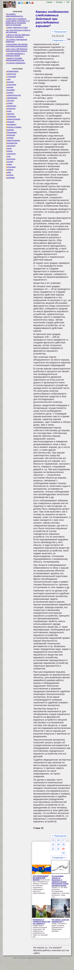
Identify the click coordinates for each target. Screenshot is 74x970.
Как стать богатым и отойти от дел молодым (18, 31)
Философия (11, 167)
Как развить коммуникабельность (14, 15)
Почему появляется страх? (17, 27)
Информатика (11, 98)
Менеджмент (11, 124)
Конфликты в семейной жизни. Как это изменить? (41, 921)
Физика (9, 164)
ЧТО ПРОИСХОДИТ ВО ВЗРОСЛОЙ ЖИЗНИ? (41, 878)
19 (58, 844)
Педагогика (10, 135)
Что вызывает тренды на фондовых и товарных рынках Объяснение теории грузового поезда (60, 880)
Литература (10, 108)
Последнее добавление (15, 63)
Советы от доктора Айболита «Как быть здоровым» (18, 36)
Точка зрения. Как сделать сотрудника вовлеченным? (17, 45)
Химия (8, 172)
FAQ (68, 2)
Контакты (59, 2)
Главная (49, 2)
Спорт (8, 156)
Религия (9, 151)
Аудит (8, 79)
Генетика (9, 87)
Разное (9, 148)
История (9, 103)
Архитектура (11, 74)
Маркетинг (10, 114)
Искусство (10, 100)
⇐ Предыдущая (59, 32)
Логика (8, 111)
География (10, 90)
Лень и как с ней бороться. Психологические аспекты (17, 50)
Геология (9, 93)
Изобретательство (13, 95)
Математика (11, 116)
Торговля (9, 162)
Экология (9, 175)
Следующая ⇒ (59, 40)
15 (53, 840)
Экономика (10, 178)
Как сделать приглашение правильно (16, 40)
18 (53, 844)
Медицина (10, 122)
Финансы (9, 170)
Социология (11, 154)
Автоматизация (12, 71)
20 (63, 844)
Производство (11, 143)
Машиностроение (13, 119)
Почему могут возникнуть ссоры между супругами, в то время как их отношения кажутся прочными (18, 22)
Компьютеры (11, 106)
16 (58, 840)
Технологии (10, 159)
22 (58, 849)
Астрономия (11, 77)
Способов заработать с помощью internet (15, 55)
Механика (10, 130)
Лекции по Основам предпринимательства (15, 59)
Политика (10, 138)
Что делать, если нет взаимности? (60, 921)
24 (63, 853)
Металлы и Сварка (13, 127)
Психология (10, 146)
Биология (10, 82)
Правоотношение (13, 140)
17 (63, 840)
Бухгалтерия (11, 85)
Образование (11, 132)
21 (53, 849)
